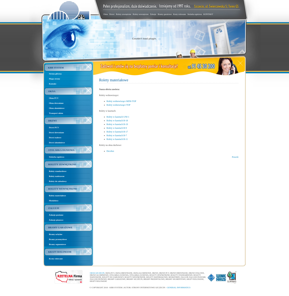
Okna (105, 14)
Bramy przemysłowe (58, 239)
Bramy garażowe (165, 14)
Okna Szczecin (97, 273)
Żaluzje (153, 14)
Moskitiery (54, 200)
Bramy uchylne (55, 234)
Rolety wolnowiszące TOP (118, 105)
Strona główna (55, 74)
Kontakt (52, 84)
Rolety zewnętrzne (123, 14)
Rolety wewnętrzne (141, 14)
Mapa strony (54, 79)
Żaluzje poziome (56, 215)
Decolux (110, 151)
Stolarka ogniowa (194, 14)
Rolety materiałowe (57, 195)
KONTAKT (208, 14)
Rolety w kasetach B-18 (117, 120)
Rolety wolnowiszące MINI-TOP (121, 101)
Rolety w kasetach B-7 (117, 135)
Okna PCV (54, 98)
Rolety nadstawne (56, 176)
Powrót (235, 157)
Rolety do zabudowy (58, 181)
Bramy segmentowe (57, 244)
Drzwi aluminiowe (57, 142)
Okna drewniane (56, 103)
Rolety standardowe (57, 171)
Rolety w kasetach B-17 (117, 131)
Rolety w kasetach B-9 (117, 128)
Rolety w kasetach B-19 (117, 124)
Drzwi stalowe (55, 137)
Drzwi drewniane (56, 132)
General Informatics (178, 287)
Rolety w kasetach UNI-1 (118, 117)
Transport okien (56, 113)
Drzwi (112, 14)
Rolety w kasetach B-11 (117, 139)
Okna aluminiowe (56, 108)
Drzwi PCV (54, 127)
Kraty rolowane (179, 14)
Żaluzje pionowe (56, 220)
